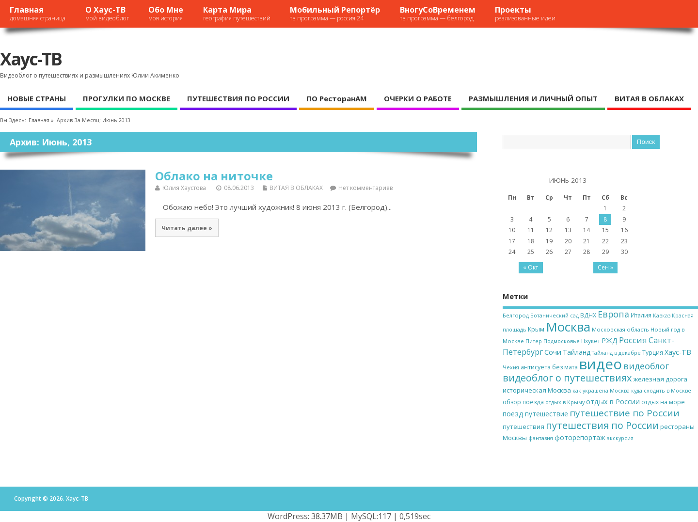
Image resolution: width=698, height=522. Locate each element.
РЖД (610, 340)
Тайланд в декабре (616, 352)
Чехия (511, 367)
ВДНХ (588, 315)
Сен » (605, 267)
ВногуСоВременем (438, 13)
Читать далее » (186, 228)
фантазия (540, 438)
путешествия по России (602, 425)
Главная (37, 13)
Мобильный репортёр (335, 13)
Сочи (552, 352)
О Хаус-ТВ (107, 13)
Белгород (516, 315)
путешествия (523, 426)
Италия (641, 315)
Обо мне (165, 13)
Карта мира (236, 13)
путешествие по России (625, 413)
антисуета (536, 367)
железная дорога (660, 379)
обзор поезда (523, 402)
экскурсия (620, 438)
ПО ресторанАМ (336, 98)
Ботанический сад (554, 315)
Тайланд (576, 352)
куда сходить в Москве (661, 390)
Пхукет (590, 341)
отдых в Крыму (565, 402)
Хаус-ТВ (31, 59)
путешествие (546, 413)
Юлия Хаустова (184, 188)
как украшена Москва (601, 390)
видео (600, 364)
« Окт (530, 267)
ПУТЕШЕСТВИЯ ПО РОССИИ (238, 98)
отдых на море (663, 402)
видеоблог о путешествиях (567, 377)
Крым (536, 329)
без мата (565, 367)
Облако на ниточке (214, 176)
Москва (568, 326)
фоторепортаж (580, 437)
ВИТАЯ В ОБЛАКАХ (649, 98)
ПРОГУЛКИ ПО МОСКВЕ (126, 98)
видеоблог (646, 366)
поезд (513, 413)
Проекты (525, 13)
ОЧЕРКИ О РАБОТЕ (418, 98)
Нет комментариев (365, 188)
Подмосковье (561, 341)
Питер (533, 341)
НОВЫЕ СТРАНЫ (36, 98)
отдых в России (613, 401)
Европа (613, 314)
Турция (652, 352)
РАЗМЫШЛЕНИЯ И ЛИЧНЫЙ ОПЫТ (533, 98)
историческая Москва (537, 390)
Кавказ (661, 315)
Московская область (620, 329)
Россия (633, 340)
